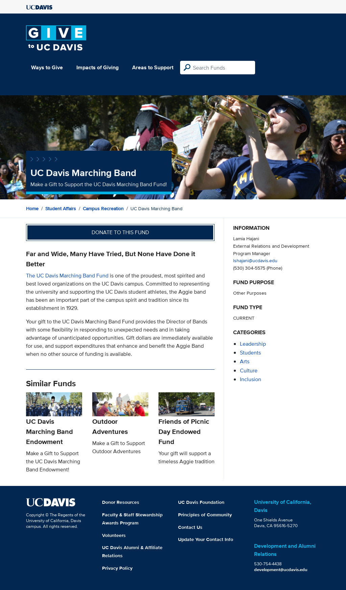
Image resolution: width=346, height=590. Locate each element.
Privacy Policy (117, 568)
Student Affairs (60, 208)
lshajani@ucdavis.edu (255, 260)
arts (244, 361)
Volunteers (114, 535)
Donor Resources (120, 502)
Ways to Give (47, 67)
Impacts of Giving (97, 67)
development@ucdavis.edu (280, 569)
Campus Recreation (103, 208)
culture (248, 370)
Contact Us (190, 527)
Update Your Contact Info (205, 539)
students (250, 353)
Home (32, 208)
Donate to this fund (120, 232)
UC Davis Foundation (201, 502)
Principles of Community (205, 514)
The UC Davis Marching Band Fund (67, 275)
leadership (253, 344)
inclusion (250, 379)
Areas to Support (152, 67)
